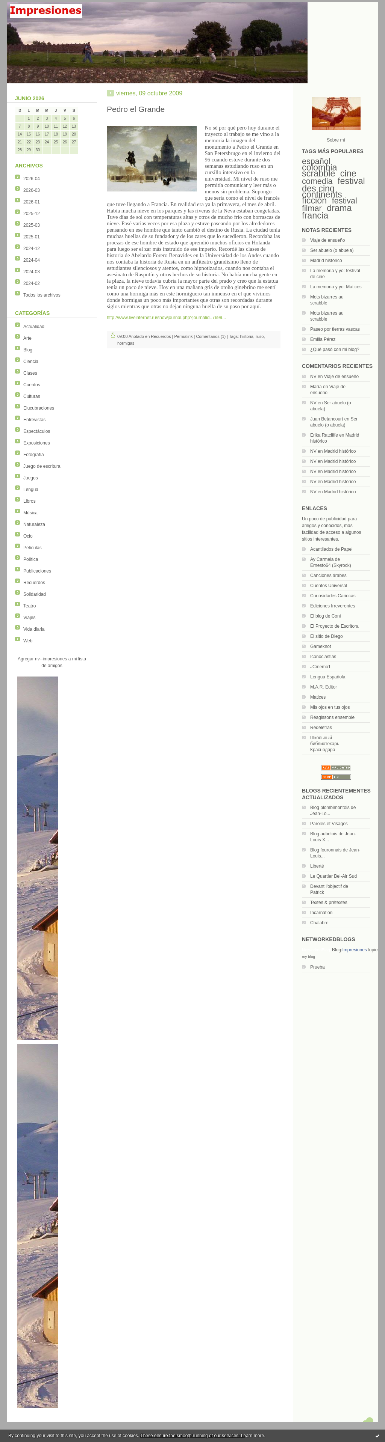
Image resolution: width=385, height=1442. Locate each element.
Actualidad (33, 326)
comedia (317, 181)
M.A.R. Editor (323, 687)
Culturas (31, 396)
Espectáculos (36, 431)
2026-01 (31, 202)
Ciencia (30, 361)
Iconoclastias (323, 656)
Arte (27, 338)
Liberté (317, 866)
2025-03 (31, 225)
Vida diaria (33, 629)
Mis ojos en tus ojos (330, 707)
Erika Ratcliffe (324, 435)
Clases (30, 373)
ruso (260, 336)
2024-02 (31, 283)
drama (339, 208)
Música (30, 512)
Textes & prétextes (328, 902)
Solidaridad (34, 594)
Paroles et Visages (329, 823)
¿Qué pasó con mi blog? (334, 349)
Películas (32, 547)
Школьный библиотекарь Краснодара (324, 743)
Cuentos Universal (328, 585)
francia (315, 215)
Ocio (28, 536)
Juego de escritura (42, 466)
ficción (314, 200)
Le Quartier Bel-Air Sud (333, 876)
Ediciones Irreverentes (332, 606)
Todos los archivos (42, 295)
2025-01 (31, 237)
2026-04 (31, 178)
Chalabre (319, 922)
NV (313, 376)
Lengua (30, 489)
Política (30, 559)
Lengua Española (327, 677)
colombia (319, 167)
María (316, 386)
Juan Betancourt (326, 419)
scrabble (318, 173)
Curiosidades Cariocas (333, 595)
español (316, 161)
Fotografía (33, 454)
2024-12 (31, 248)
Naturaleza (34, 524)
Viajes (29, 617)
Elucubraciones (38, 408)
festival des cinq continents (333, 187)
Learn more (252, 1435)
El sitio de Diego (326, 636)
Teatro (29, 606)
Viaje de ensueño (327, 240)
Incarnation (321, 912)
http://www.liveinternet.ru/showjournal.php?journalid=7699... (166, 317)
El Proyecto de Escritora (334, 626)
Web (27, 640)
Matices (318, 697)
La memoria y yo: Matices (336, 286)
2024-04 (31, 260)
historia (246, 336)
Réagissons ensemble (332, 717)
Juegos (30, 478)
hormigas (125, 343)
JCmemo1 (320, 666)
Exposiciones (36, 443)
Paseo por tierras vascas (335, 329)
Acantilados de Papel (331, 549)
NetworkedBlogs (317, 950)
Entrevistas (34, 419)
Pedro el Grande (136, 109)
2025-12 (31, 213)
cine (348, 173)
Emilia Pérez (322, 339)
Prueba (317, 967)
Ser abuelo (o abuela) (331, 250)
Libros (29, 501)
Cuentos (31, 384)
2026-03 (31, 190)
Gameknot (320, 646)
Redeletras (321, 727)
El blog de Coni (325, 616)
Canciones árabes (328, 575)
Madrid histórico (326, 260)
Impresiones (354, 949)
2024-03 (31, 271)
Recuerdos (34, 582)
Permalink (183, 336)
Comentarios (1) (211, 336)
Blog (27, 350)
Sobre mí (336, 140)
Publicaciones (37, 571)
